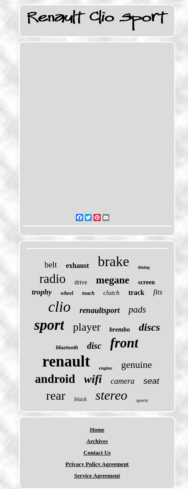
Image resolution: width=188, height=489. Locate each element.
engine (106, 368)
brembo (119, 329)
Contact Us (97, 452)
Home (97, 429)
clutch (111, 292)
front (124, 343)
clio (59, 306)
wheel (66, 293)
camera (123, 381)
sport (49, 325)
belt (51, 264)
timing (144, 267)
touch (88, 293)
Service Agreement (97, 475)
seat (151, 381)
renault (66, 361)
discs (149, 327)
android (55, 379)
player (86, 327)
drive (81, 282)
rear (56, 395)
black (80, 399)
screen (146, 282)
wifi (93, 379)
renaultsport (99, 310)
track (136, 292)
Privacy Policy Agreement (96, 464)
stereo (111, 395)
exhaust (77, 265)
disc (94, 346)
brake (113, 261)
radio (52, 278)
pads (137, 309)
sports (142, 400)
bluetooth (67, 347)
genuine (136, 364)
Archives (97, 441)
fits (157, 292)
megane (112, 280)
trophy (42, 292)
